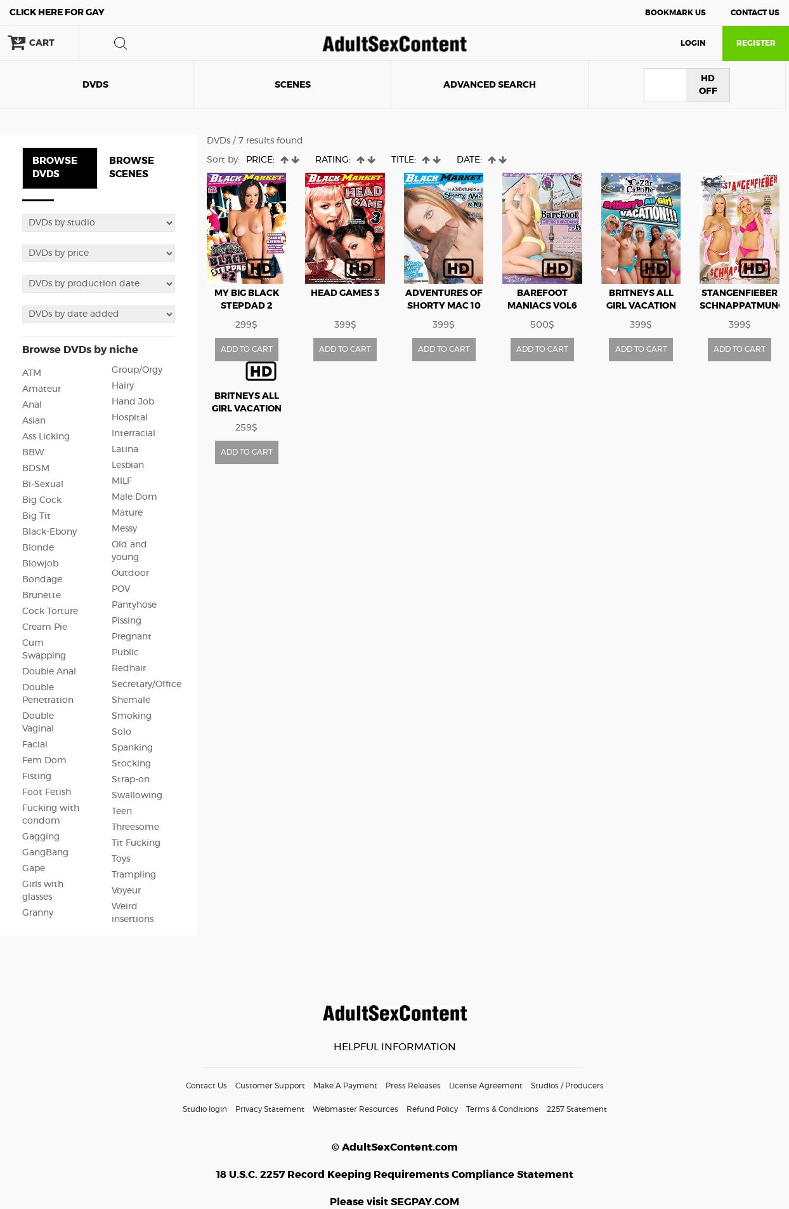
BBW (33, 452)
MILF (122, 481)
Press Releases (413, 1086)
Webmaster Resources (355, 1109)
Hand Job (133, 401)
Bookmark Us (675, 13)
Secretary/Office (146, 684)
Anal (32, 405)
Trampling (134, 875)
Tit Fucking (136, 843)
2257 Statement (577, 1109)
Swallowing (137, 795)
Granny (37, 913)
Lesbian (128, 465)
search (120, 43)
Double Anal (49, 671)
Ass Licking (46, 436)
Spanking (132, 748)
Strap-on (131, 779)
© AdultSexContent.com (395, 1147)
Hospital (130, 417)
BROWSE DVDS (54, 167)
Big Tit (36, 516)
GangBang (45, 852)
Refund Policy (432, 1109)
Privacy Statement (269, 1109)
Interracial (133, 433)
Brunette (41, 595)
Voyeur (126, 890)
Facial (35, 744)
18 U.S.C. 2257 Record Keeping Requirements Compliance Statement (394, 1175)
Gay (57, 12)
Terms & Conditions (502, 1109)
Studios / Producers (567, 1086)
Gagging (41, 836)
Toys (121, 859)
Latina (125, 449)
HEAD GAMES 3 (345, 293)
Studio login (205, 1109)
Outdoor (130, 573)
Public (125, 652)
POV (121, 589)
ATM (31, 373)
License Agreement (486, 1086)
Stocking (131, 763)
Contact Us (755, 13)
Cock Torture (50, 611)
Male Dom (134, 497)
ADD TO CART (247, 349)
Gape (33, 868)
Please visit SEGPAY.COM (394, 1202)
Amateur (41, 389)
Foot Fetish (46, 792)
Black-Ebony (49, 532)
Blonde (38, 548)
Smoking (132, 716)
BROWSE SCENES (131, 167)
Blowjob (40, 563)
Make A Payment (345, 1086)
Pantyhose (134, 605)
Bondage (42, 579)
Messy (124, 528)
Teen (122, 811)
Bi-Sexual (42, 484)
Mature (127, 513)
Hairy (123, 386)
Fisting (36, 776)
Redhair (129, 668)
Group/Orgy (137, 370)
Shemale (131, 700)
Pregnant (132, 636)
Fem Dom (44, 760)
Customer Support (270, 1086)
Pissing (126, 621)
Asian (34, 421)
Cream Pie (44, 627)
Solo (121, 732)
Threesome (135, 827)
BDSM (35, 468)
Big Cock (42, 500)
